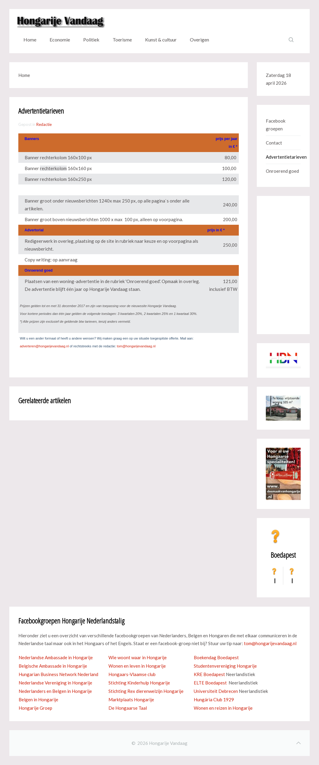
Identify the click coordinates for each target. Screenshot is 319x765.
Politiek (91, 39)
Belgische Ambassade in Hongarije (53, 666)
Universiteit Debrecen (216, 691)
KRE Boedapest (209, 674)
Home (29, 39)
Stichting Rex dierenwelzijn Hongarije (146, 691)
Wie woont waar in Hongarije (137, 657)
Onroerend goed (282, 171)
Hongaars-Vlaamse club (132, 674)
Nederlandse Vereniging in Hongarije (55, 682)
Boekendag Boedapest (216, 657)
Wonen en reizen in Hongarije (223, 708)
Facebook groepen (275, 124)
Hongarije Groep (35, 708)
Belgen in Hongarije (38, 699)
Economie (60, 39)
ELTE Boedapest (210, 682)
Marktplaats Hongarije (131, 699)
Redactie (44, 124)
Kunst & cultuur (161, 39)
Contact (274, 142)
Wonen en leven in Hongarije (137, 666)
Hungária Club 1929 (214, 699)
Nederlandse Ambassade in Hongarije (56, 657)
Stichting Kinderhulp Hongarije (139, 682)
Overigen (199, 39)
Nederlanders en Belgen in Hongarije (55, 691)
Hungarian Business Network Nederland (58, 674)
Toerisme (122, 39)
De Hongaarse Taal (127, 708)
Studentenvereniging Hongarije (225, 666)
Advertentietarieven (283, 157)
